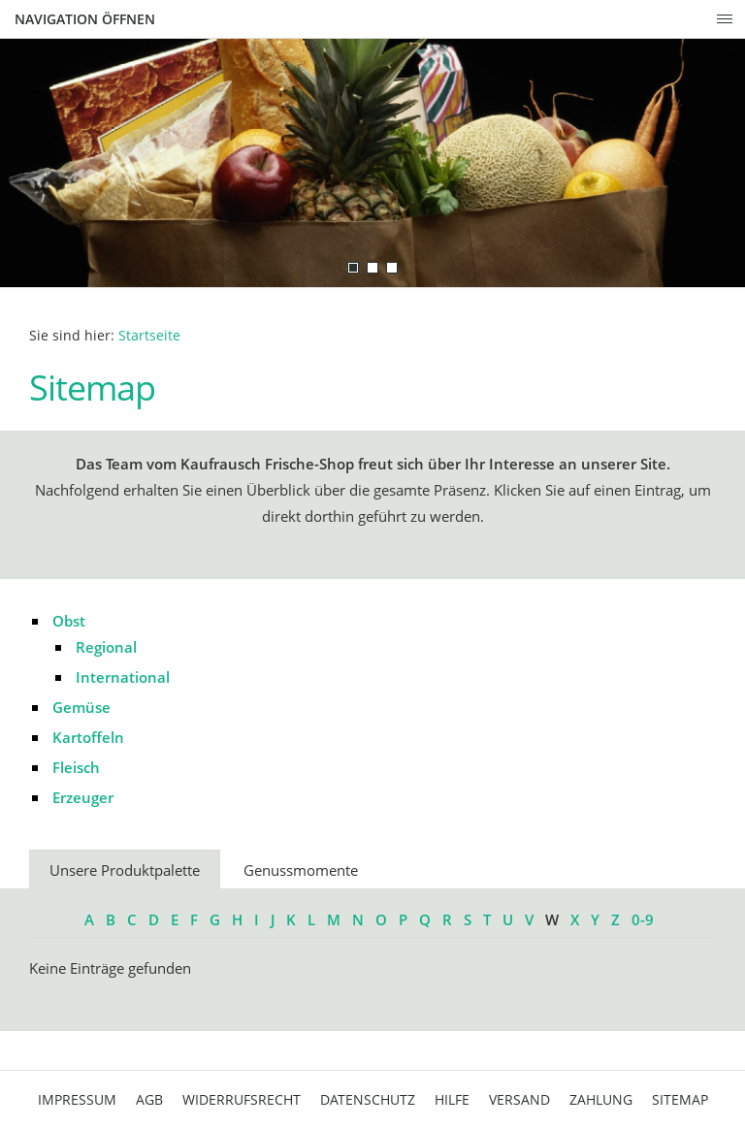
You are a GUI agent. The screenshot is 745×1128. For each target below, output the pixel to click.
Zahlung (600, 1099)
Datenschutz (367, 1099)
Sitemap (680, 1099)
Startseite (149, 335)
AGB (149, 1099)
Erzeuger (82, 797)
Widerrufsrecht (241, 1099)
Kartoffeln (88, 737)
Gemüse (81, 707)
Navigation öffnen (85, 19)
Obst (68, 620)
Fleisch (76, 767)
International (123, 677)
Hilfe (452, 1099)
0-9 (643, 919)
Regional (106, 647)
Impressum (77, 1099)
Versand (519, 1099)
